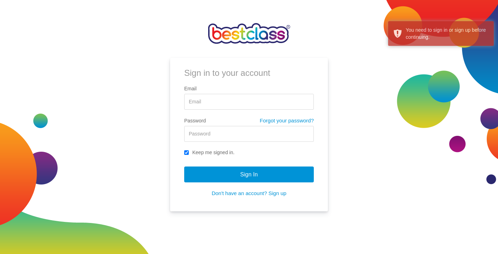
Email (190, 88)
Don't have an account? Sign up (249, 193)
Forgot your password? (287, 120)
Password (195, 120)
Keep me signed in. (209, 152)
